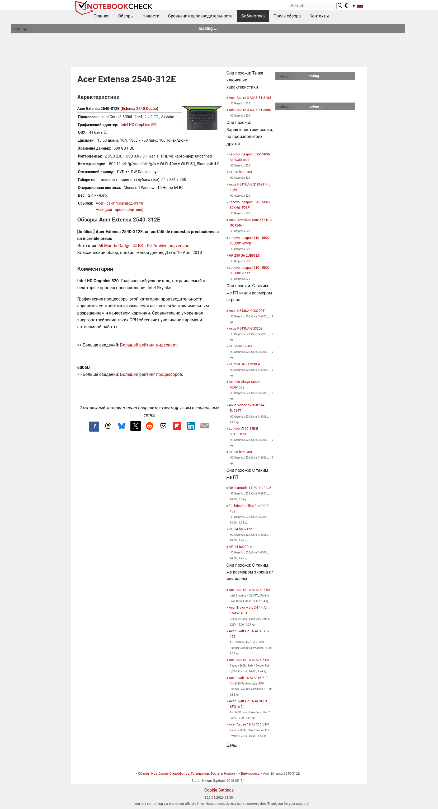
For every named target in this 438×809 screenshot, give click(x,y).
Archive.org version (171, 245)
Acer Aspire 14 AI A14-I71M (249, 590)
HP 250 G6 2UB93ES (244, 255)
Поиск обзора (287, 16)
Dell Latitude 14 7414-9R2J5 (250, 488)
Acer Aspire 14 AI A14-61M (249, 660)
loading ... (21, 28)
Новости (150, 16)
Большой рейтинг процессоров (151, 374)
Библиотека (253, 16)
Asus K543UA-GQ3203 (246, 328)
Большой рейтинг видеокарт (148, 345)
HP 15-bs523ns (240, 346)
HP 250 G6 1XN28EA (244, 364)
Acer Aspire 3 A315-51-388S (250, 110)
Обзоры (126, 16)
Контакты (319, 16)
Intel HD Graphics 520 (139, 125)
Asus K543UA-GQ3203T (247, 311)
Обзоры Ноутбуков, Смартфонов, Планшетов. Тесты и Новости (188, 773)
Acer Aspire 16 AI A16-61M (249, 724)
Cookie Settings (219, 790)
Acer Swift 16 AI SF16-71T (248, 678)
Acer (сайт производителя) (119, 209)
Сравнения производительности (200, 16)
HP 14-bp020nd (240, 547)
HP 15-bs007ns (240, 172)
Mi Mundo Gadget (115, 245)
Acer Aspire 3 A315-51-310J (250, 98)
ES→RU (145, 245)
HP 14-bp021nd (240, 529)
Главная (101, 16)
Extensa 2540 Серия (139, 109)
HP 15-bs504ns (240, 452)
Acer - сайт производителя (119, 203)
